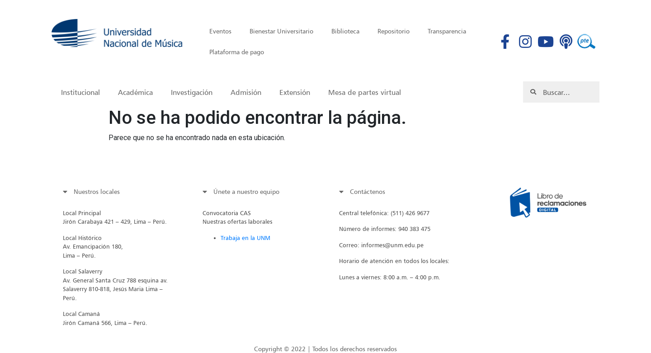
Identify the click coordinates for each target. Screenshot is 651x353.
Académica (135, 92)
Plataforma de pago (236, 52)
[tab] (117, 191)
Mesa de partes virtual (364, 92)
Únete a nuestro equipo (246, 191)
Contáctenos (367, 191)
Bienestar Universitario (281, 31)
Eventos (220, 31)
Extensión (294, 92)
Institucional (80, 92)
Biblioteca (345, 31)
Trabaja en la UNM (245, 237)
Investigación (191, 92)
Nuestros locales (97, 191)
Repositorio (393, 31)
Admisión (246, 92)
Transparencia (447, 31)
